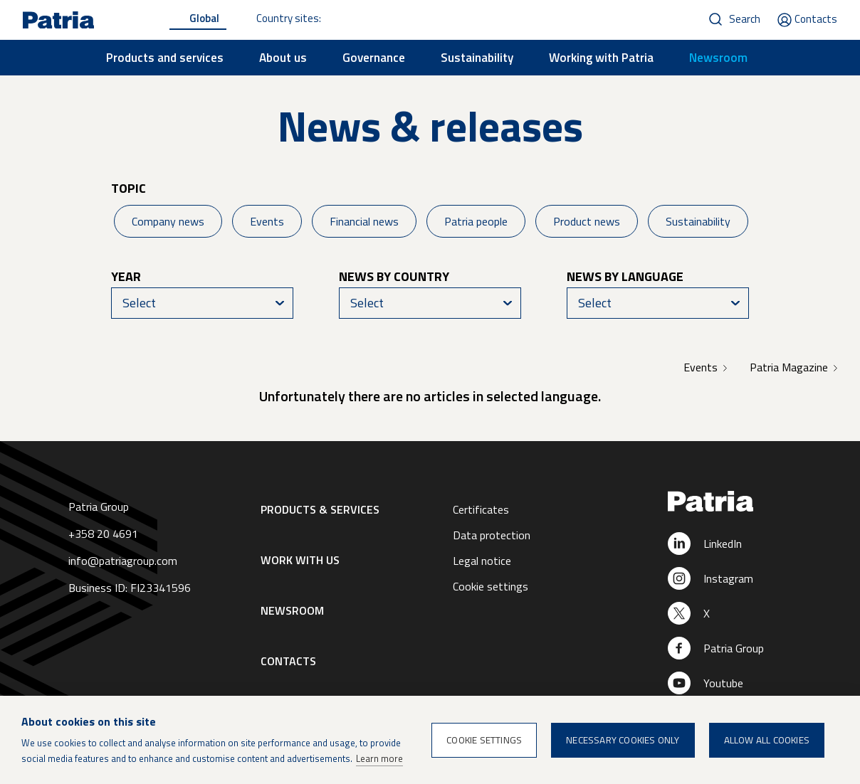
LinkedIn (722, 543)
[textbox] (202, 303)
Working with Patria (601, 57)
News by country (394, 276)
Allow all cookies (766, 740)
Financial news (364, 221)
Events (267, 221)
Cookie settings (490, 586)
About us (283, 57)
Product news (586, 221)
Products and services (165, 57)
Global (204, 18)
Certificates (481, 509)
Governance (373, 57)
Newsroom (718, 57)
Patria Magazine (789, 367)
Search (744, 19)
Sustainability (477, 57)
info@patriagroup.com (122, 560)
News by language (625, 276)
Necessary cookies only (622, 740)
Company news (168, 221)
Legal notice (482, 560)
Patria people (476, 221)
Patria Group (733, 648)
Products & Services (320, 509)
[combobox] (202, 303)
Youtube (723, 683)
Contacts (816, 19)
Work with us (300, 559)
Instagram (728, 578)
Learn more (379, 758)
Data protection (491, 535)
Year (126, 276)
